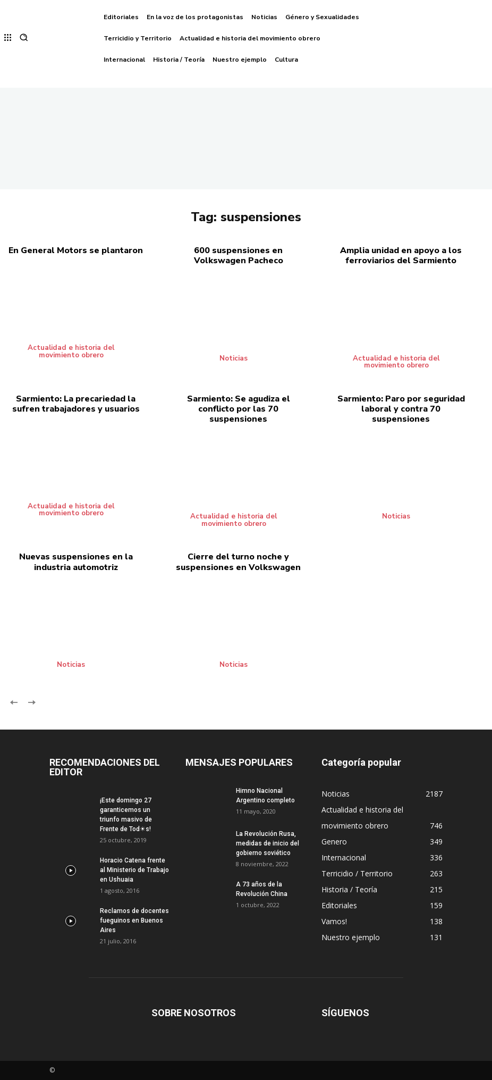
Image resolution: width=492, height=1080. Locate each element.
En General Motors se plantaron (76, 250)
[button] (23, 38)
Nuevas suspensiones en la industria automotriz (76, 562)
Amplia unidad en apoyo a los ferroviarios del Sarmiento (401, 255)
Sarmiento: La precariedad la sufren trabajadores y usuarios (76, 404)
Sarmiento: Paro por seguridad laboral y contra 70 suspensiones (401, 409)
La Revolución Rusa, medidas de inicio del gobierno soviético (267, 843)
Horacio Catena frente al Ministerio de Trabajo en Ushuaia (134, 870)
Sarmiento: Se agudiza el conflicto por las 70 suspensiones (238, 409)
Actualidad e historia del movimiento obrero (71, 351)
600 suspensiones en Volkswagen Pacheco (238, 255)
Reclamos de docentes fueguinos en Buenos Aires (134, 920)
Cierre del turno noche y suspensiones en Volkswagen (238, 562)
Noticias (235, 358)
